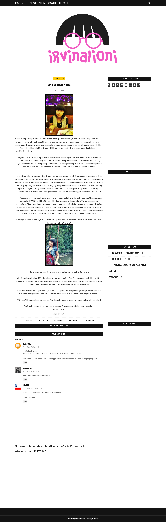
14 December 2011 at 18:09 (33, 388)
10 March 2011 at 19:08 (32, 347)
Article (42, 3)
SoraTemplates (80, 519)
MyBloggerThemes (93, 519)
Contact (33, 3)
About (24, 3)
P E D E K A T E (112, 271)
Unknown (27, 344)
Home (17, 3)
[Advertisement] (62, 460)
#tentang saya (58, 314)
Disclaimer (52, 3)
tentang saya (59, 78)
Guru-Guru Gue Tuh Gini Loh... (119, 259)
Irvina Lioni (27, 368)
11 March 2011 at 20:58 (32, 371)
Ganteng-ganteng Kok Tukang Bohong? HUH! (125, 253)
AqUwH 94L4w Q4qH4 (116, 277)
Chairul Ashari (29, 385)
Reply (25, 362)
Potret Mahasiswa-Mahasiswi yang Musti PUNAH (127, 265)
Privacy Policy (64, 3)
